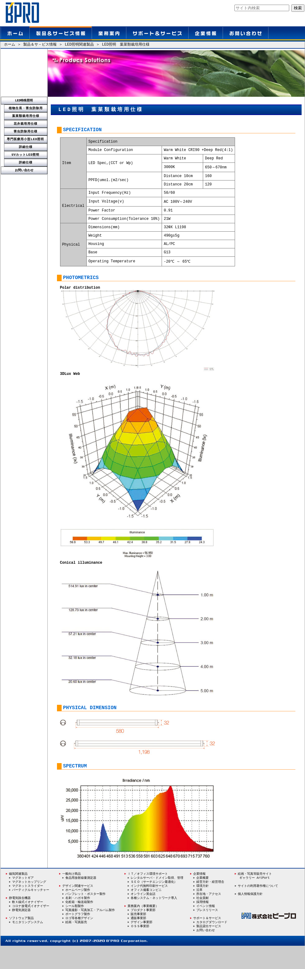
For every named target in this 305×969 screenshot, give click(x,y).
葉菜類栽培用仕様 (25, 116)
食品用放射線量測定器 (80, 900)
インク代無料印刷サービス (149, 908)
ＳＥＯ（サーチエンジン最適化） (154, 904)
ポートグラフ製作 (77, 937)
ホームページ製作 (77, 912)
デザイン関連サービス (76, 908)
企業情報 (198, 896)
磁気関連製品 (18, 896)
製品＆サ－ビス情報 (40, 44)
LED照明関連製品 (79, 44)
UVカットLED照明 (26, 155)
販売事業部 (138, 937)
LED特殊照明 (24, 100)
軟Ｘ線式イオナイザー (27, 924)
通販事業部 (138, 941)
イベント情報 (205, 929)
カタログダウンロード (211, 945)
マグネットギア (23, 900)
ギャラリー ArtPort (254, 900)
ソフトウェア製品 (20, 941)
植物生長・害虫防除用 (26, 108)
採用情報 (202, 924)
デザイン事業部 (141, 945)
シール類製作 (74, 929)
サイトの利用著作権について (258, 908)
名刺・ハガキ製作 (77, 920)
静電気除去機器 (18, 920)
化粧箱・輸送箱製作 (79, 924)
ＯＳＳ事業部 (140, 949)
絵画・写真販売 (76, 945)
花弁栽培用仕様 (25, 124)
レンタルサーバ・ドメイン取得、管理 (157, 900)
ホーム (9, 44)
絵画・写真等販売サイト (255, 896)
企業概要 (202, 900)
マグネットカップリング (29, 904)
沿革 (199, 912)
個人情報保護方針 (250, 916)
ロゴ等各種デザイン (79, 941)
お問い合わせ (24, 170)
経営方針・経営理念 (210, 904)
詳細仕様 (26, 147)
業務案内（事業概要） (141, 929)
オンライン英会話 (143, 916)
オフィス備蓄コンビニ (146, 912)
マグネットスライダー (27, 908)
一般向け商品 (70, 896)
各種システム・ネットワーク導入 (154, 920)
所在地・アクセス (208, 916)
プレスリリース (207, 933)
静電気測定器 (21, 933)
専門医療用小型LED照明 (25, 139)
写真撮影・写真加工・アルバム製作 (90, 933)
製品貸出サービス (208, 949)
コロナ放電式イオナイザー (30, 929)
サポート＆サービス (207, 941)
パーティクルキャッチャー (30, 912)
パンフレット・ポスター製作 (85, 916)
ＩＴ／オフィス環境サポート (146, 896)
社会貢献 (202, 920)
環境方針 (202, 908)
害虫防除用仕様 (25, 131)
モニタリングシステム (27, 945)
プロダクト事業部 (143, 933)
